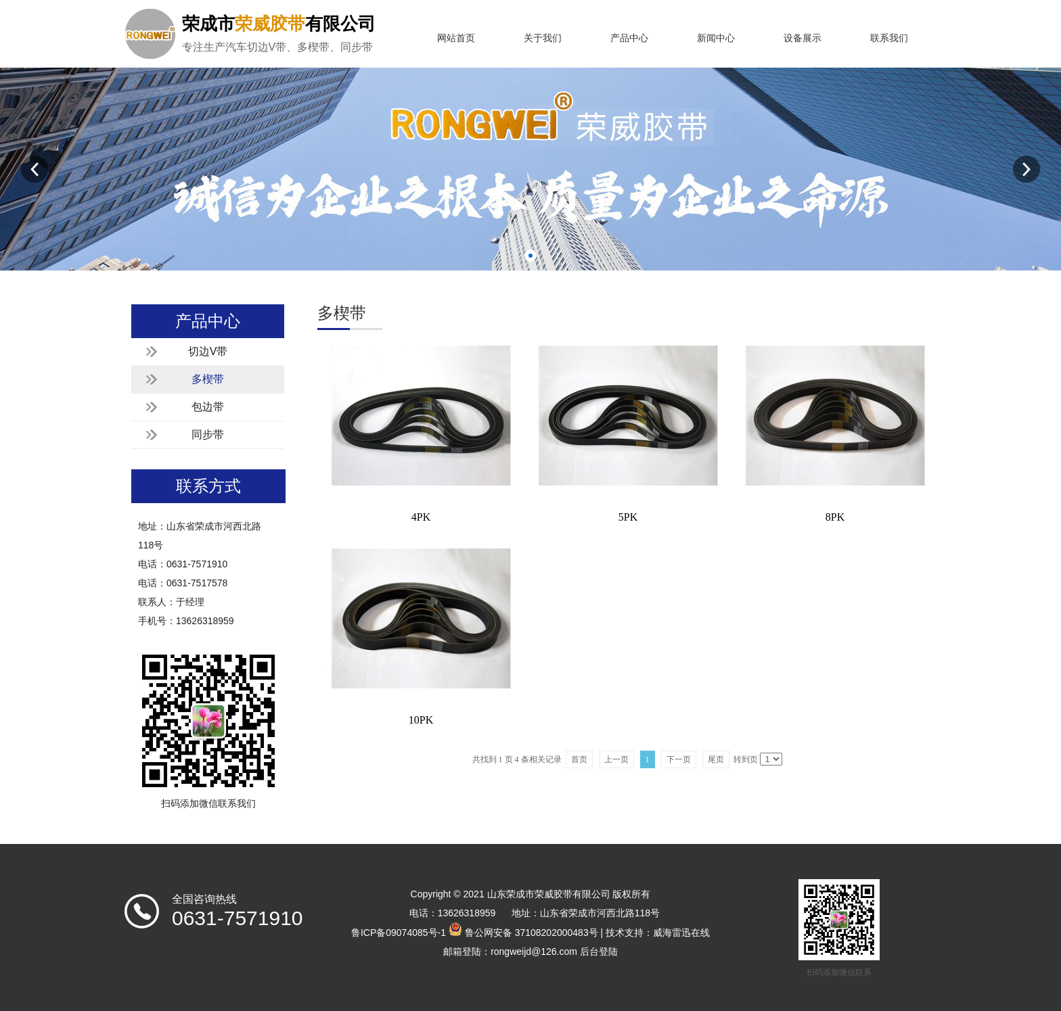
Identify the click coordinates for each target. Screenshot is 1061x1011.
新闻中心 (716, 38)
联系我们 (889, 38)
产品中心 (629, 38)
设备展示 (802, 38)
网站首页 (456, 38)
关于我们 (543, 38)
